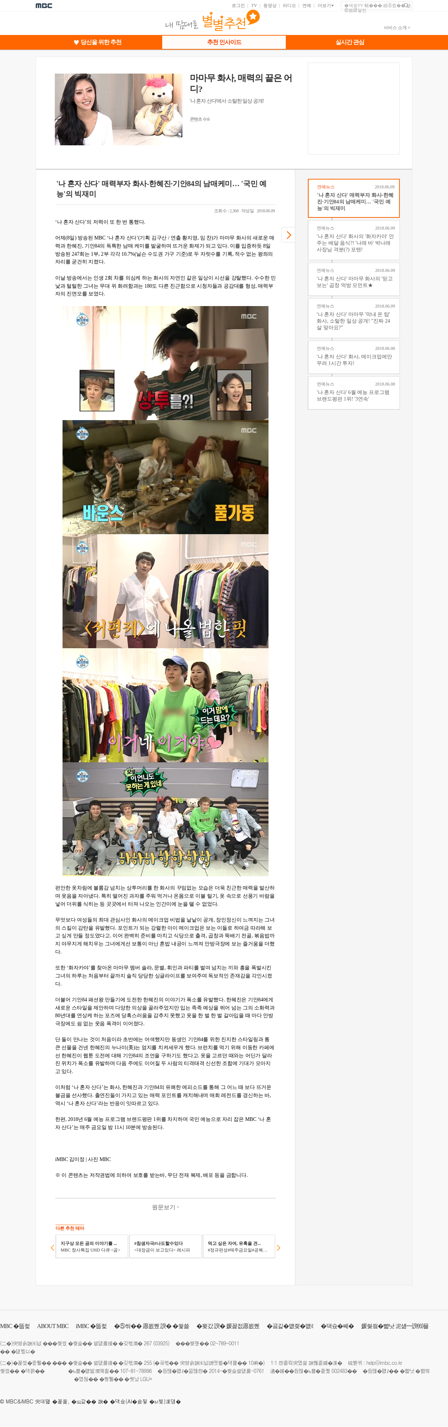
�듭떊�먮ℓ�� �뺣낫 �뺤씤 (396, 1370)
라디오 (289, 5)
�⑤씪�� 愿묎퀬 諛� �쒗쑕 (151, 1326)
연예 (306, 5)
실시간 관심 (349, 42)
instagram (431, 1342)
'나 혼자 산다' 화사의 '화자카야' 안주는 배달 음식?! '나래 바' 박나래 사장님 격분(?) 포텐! (355, 243)
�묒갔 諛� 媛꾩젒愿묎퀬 (227, 1326)
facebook (417, 1342)
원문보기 (165, 1207)
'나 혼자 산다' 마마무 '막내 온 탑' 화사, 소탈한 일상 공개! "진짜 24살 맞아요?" (353, 321)
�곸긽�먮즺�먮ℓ (290, 1326)
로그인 (238, 5)
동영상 (270, 5)
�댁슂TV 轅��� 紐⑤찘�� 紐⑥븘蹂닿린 (377, 8)
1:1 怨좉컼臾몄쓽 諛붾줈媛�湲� (306, 1362)
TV (254, 5)
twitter (404, 1342)
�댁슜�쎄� (337, 1326)
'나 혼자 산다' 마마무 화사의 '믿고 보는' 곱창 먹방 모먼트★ (355, 282)
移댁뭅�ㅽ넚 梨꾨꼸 (444, 1342)
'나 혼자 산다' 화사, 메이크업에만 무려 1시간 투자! (354, 360)
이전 (52, 1248)
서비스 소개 (395, 27)
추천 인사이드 (224, 42)
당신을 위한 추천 (101, 42)
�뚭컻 (15, 1326)
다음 (279, 1248)
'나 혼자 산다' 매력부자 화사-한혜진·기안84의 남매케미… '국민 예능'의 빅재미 (355, 201)
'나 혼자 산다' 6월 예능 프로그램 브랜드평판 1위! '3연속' (353, 396)
